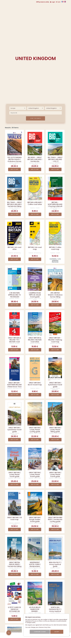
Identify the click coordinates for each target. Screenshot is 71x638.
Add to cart (14, 169)
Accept (56, 632)
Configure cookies (40, 632)
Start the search (35, 118)
